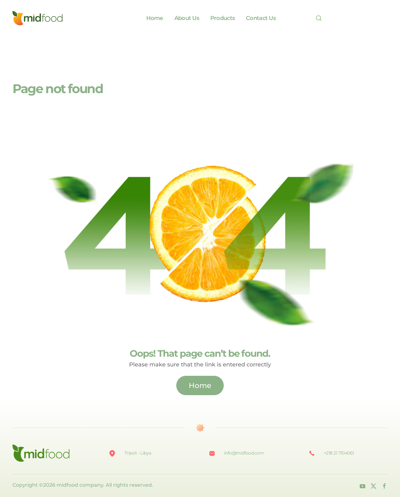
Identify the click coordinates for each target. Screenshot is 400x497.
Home (154, 18)
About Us (186, 18)
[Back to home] (37, 18)
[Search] (320, 18)
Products (222, 18)
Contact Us (261, 18)
